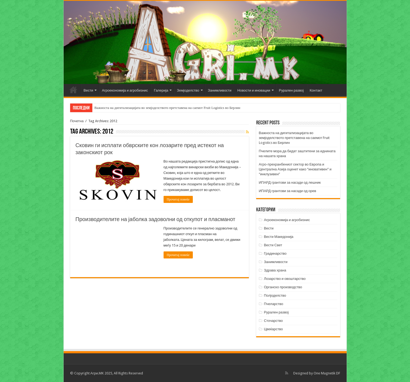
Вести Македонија (278, 237)
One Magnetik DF (327, 373)
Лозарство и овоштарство (284, 279)
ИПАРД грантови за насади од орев (287, 191)
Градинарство (275, 253)
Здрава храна (275, 270)
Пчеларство (273, 304)
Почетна (73, 89)
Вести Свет (273, 245)
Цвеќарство (273, 329)
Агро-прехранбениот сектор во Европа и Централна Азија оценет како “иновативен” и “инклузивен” (295, 169)
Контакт (316, 90)
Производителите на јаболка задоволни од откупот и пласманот (156, 219)
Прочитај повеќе (178, 199)
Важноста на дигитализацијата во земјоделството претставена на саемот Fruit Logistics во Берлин (167, 108)
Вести (88, 90)
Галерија (161, 90)
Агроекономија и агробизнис (125, 90)
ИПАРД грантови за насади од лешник (290, 182)
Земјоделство (188, 90)
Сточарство (273, 321)
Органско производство (283, 287)
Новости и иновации (253, 90)
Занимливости (220, 90)
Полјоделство (275, 295)
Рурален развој (291, 90)
